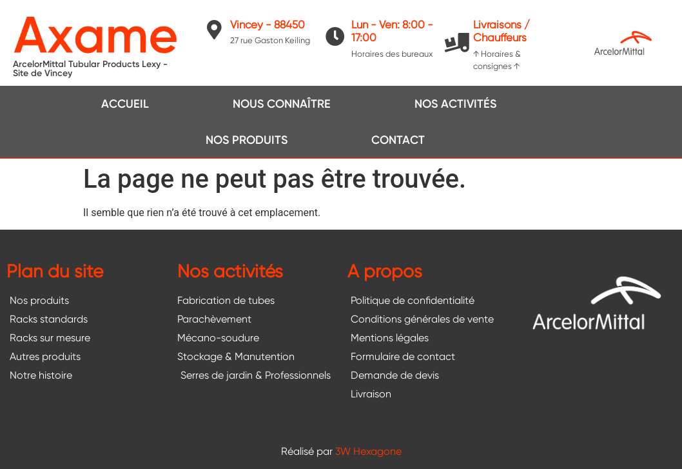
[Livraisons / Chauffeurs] (457, 42)
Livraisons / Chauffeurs (501, 31)
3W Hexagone (368, 451)
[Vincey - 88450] (214, 29)
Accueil (125, 104)
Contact (398, 140)
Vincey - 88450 (267, 24)
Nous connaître (282, 104)
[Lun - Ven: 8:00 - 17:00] (335, 36)
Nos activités (455, 104)
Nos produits (246, 140)
